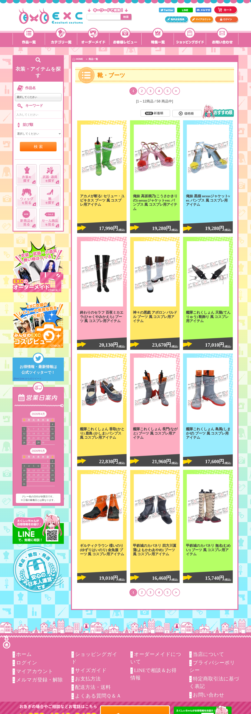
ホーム (24, 654)
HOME (77, 59)
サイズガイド (91, 670)
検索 (126, 16)
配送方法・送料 (93, 687)
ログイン (26, 663)
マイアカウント (34, 671)
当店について (208, 654)
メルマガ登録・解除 (39, 680)
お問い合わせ (208, 695)
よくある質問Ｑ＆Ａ (98, 696)
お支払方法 (88, 679)
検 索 (38, 146)
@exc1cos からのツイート (27, 378)
